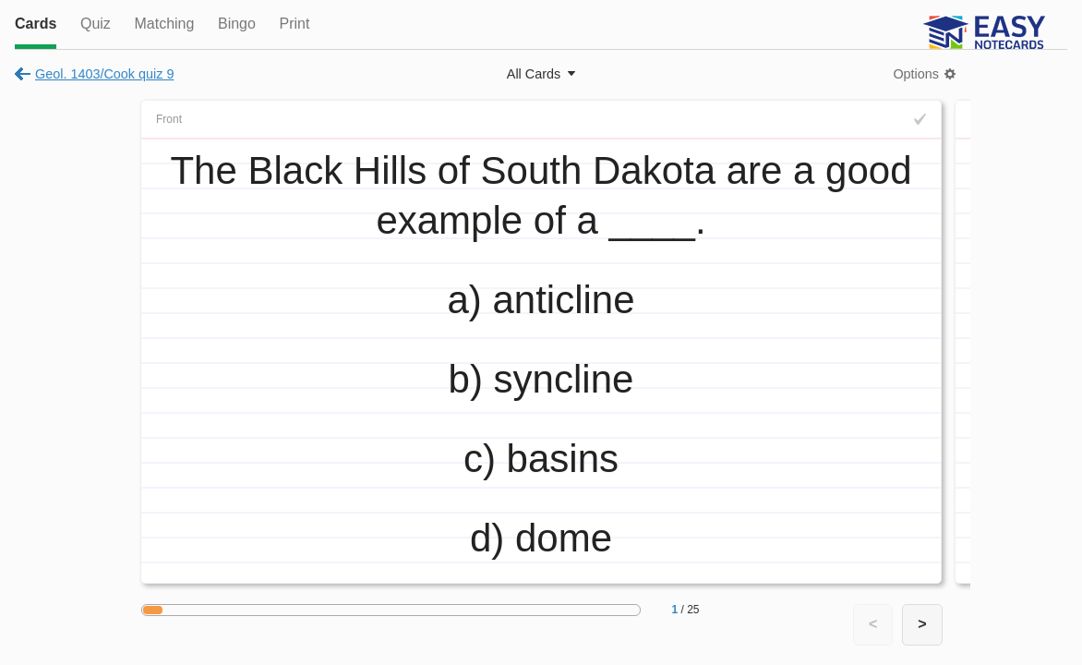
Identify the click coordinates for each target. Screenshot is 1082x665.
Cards (35, 23)
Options (916, 73)
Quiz (95, 23)
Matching (164, 23)
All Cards (533, 73)
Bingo (237, 23)
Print (294, 23)
